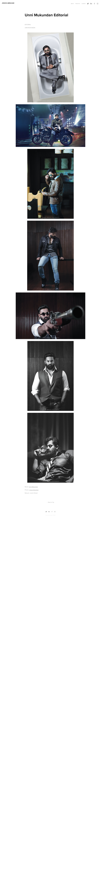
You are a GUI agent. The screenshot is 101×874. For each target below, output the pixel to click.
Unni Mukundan (33, 487)
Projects (77, 3)
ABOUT (72, 3)
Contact (84, 3)
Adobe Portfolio (53, 515)
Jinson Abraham (8, 3)
